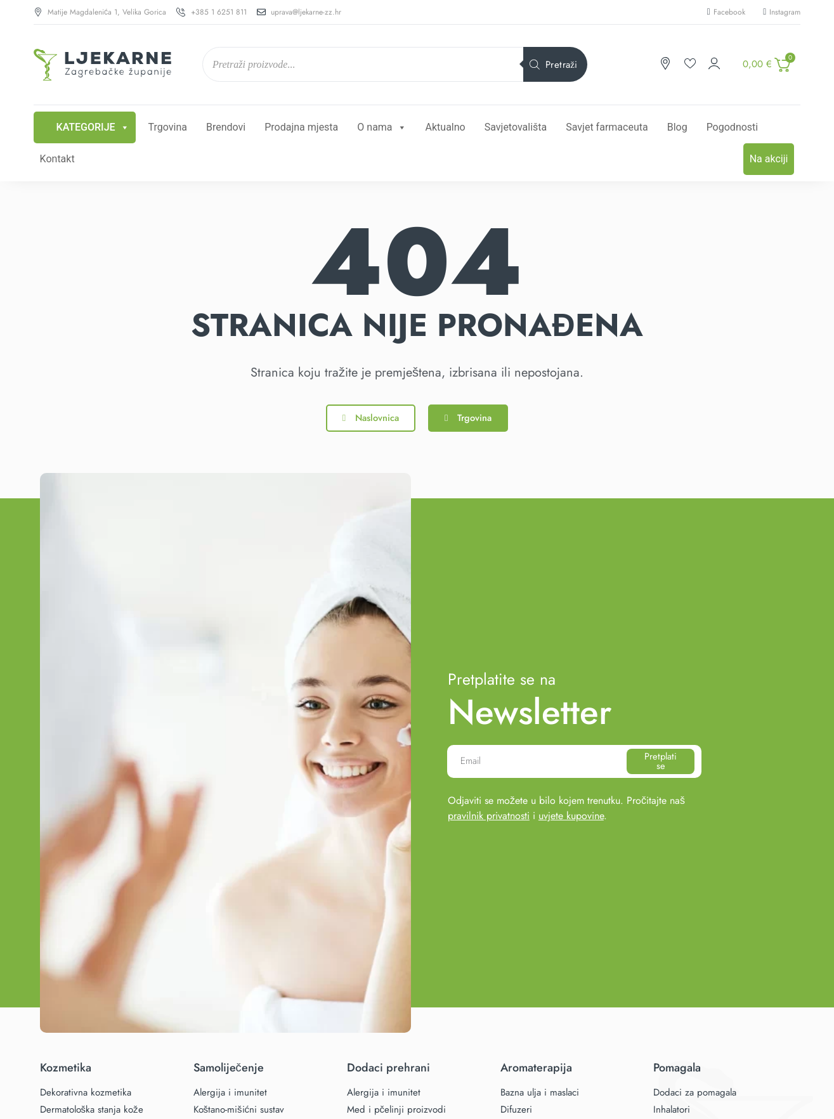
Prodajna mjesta (301, 127)
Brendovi (225, 127)
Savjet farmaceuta (607, 127)
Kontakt (57, 159)
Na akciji (769, 159)
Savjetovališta (516, 127)
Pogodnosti (733, 127)
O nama (381, 127)
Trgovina (167, 127)
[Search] (555, 64)
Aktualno (446, 127)
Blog (677, 127)
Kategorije (92, 127)
